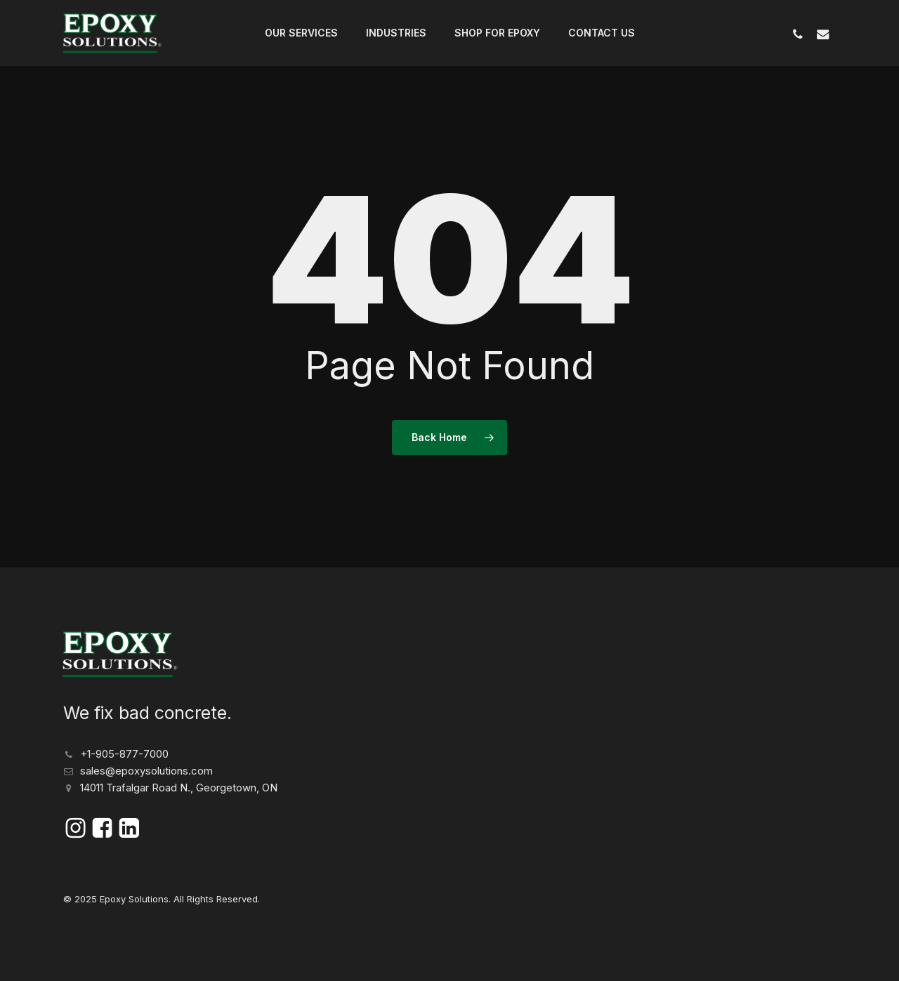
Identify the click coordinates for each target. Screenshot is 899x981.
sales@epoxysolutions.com (146, 770)
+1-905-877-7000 (124, 754)
